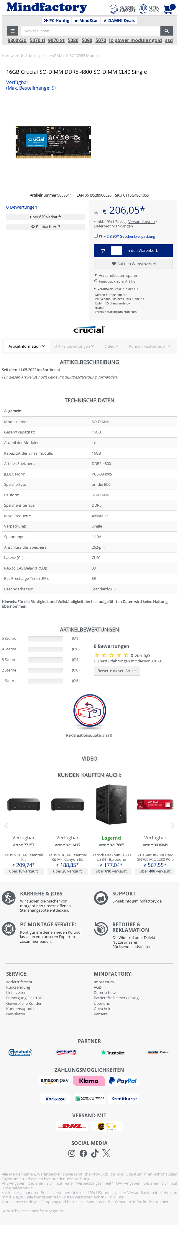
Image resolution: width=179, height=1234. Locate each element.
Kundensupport (20, 1008)
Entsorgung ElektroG (24, 997)
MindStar (86, 20)
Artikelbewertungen (72, 346)
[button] (12, 31)
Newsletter (15, 1014)
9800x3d (17, 40)
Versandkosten (141, 221)
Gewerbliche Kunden (24, 1003)
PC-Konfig (56, 20)
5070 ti (37, 40)
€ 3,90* (130, 236)
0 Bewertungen (21, 207)
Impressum (104, 981)
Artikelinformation (25, 346)
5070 (101, 40)
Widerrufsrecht (19, 981)
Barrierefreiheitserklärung (116, 997)
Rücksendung (18, 987)
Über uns (102, 1003)
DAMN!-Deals (119, 20)
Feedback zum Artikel (115, 281)
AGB (97, 987)
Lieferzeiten (16, 992)
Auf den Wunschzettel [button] (133, 264)
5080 (73, 40)
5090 (87, 40)
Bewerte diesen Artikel (117, 670)
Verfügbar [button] (31, 85)
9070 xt (56, 40)
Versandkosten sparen (116, 275)
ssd (169, 40)
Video (109, 346)
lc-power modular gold (135, 40)
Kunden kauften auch (148, 346)
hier (165, 1201)
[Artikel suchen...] (90, 31)
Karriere (101, 1014)
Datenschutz (105, 992)
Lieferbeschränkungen (113, 226)
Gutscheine (104, 1008)
